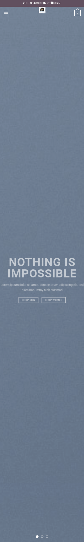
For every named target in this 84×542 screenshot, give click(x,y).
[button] (6, 12)
